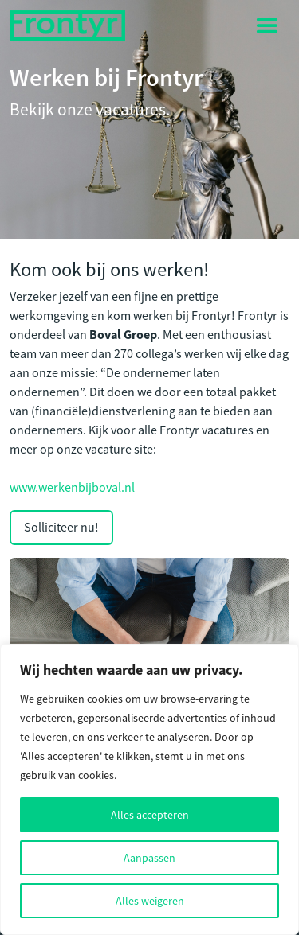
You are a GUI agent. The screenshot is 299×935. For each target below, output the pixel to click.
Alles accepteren (150, 815)
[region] (149, 789)
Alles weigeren (150, 901)
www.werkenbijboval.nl (72, 488)
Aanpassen (149, 858)
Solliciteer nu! (61, 528)
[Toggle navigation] (267, 25)
